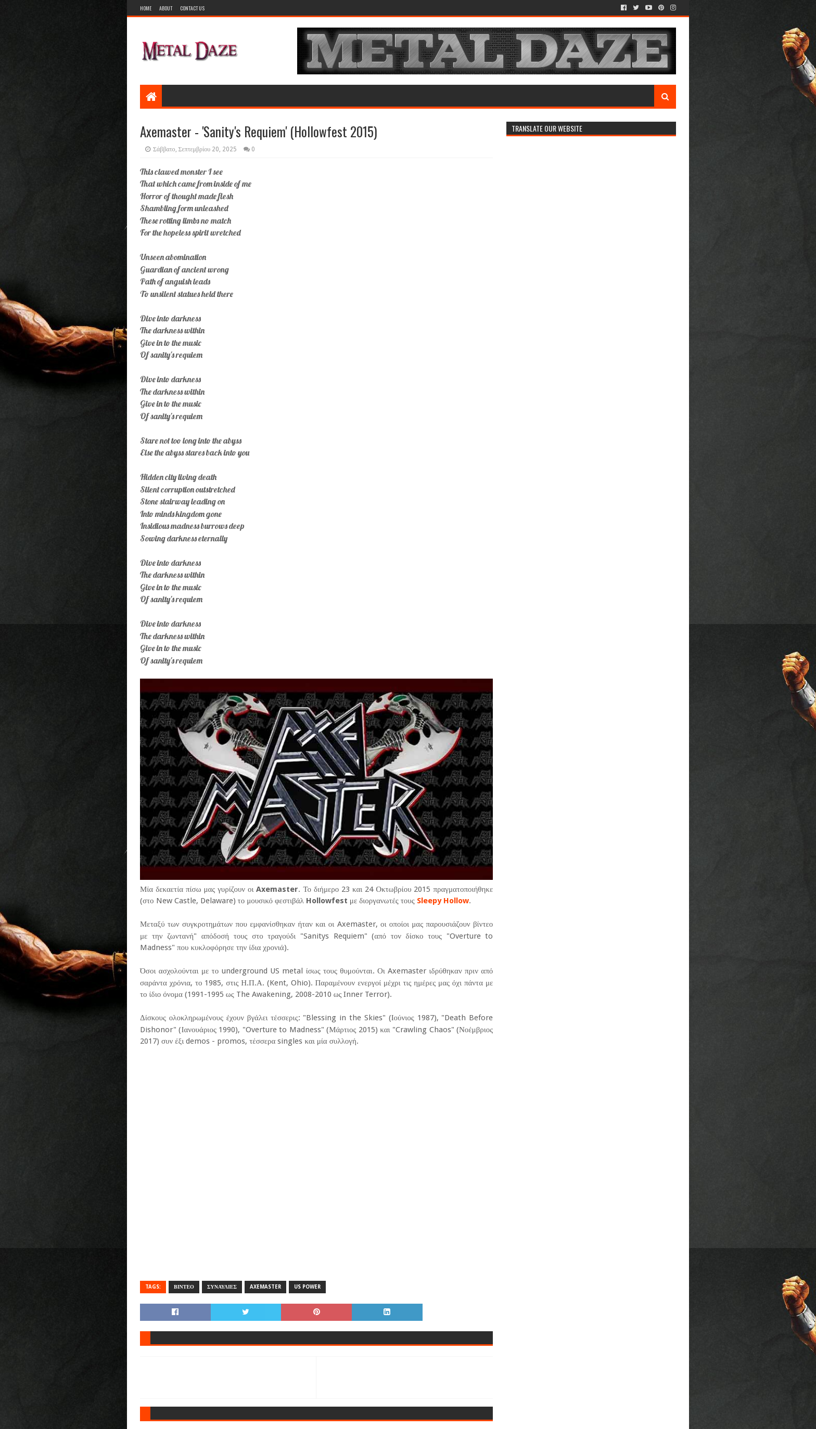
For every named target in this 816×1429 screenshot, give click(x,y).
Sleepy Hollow (443, 900)
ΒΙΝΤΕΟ (184, 1287)
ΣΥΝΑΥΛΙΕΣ (222, 1287)
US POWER (307, 1287)
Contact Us (192, 8)
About (165, 8)
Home (145, 8)
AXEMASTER (265, 1287)
